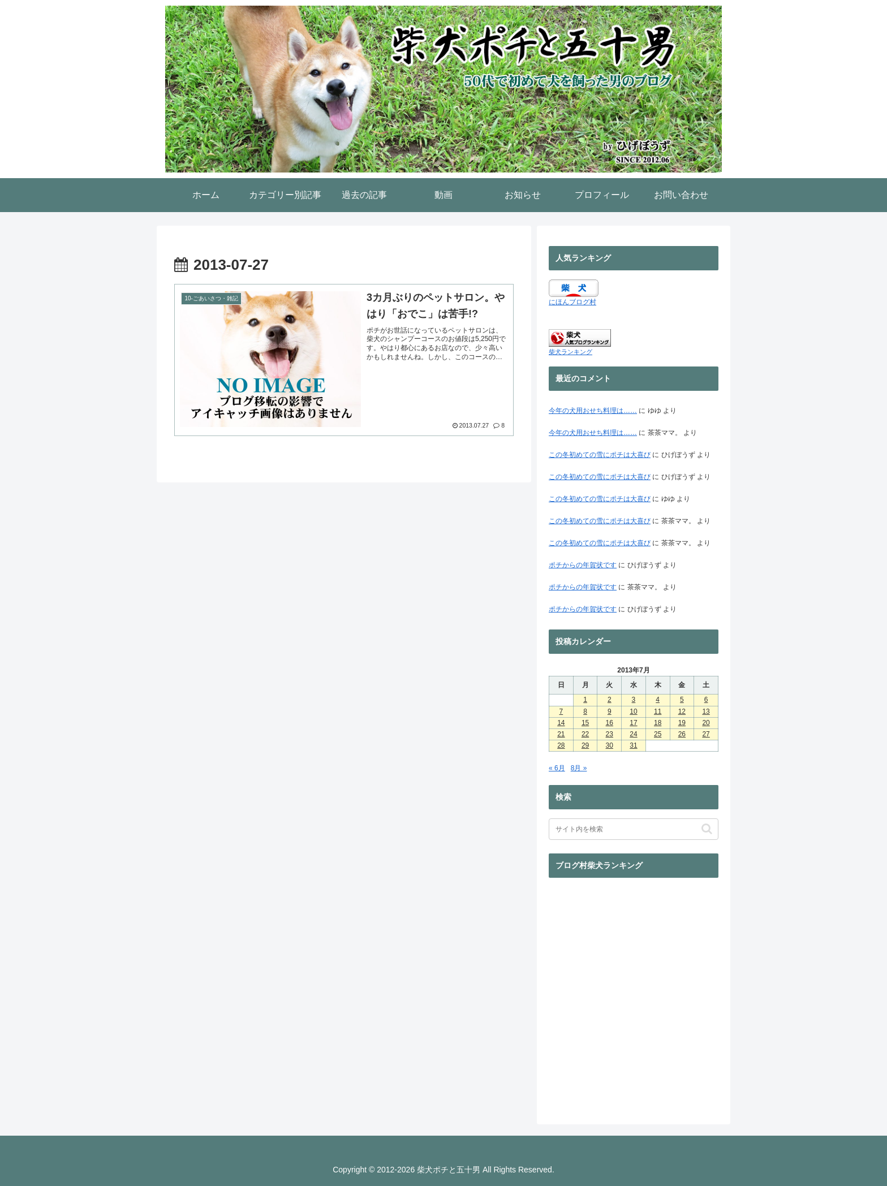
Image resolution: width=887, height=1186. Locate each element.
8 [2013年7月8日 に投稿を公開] (585, 711)
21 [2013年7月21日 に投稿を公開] (561, 734)
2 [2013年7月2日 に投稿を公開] (610, 700)
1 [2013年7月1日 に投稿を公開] (585, 700)
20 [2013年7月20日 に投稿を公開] (705, 723)
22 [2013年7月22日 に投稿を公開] (585, 734)
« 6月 (557, 768)
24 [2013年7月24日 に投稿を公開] (633, 734)
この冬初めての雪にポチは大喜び (600, 455)
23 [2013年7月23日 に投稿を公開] (609, 734)
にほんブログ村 (572, 302)
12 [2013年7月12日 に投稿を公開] (682, 711)
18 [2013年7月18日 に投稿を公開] (657, 723)
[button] (707, 828)
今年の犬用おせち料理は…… (593, 411)
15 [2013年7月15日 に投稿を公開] (585, 723)
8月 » (579, 768)
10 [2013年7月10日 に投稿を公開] (633, 711)
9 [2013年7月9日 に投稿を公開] (610, 711)
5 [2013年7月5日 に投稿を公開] (682, 700)
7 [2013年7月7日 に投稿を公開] (561, 711)
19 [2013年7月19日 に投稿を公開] (682, 723)
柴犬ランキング (570, 351)
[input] (633, 829)
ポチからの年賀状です (583, 565)
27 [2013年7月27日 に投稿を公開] (705, 734)
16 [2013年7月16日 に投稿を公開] (609, 723)
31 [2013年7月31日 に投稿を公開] (633, 745)
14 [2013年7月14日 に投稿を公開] (561, 723)
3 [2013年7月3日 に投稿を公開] (634, 700)
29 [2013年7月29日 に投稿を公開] (585, 745)
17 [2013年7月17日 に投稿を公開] (633, 723)
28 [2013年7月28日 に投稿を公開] (561, 745)
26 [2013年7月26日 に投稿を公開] (682, 734)
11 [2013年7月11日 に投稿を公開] (657, 711)
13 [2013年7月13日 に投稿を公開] (705, 711)
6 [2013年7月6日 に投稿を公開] (706, 700)
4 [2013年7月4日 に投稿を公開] (658, 700)
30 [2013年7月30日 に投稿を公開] (609, 745)
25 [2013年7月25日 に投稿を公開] (657, 734)
